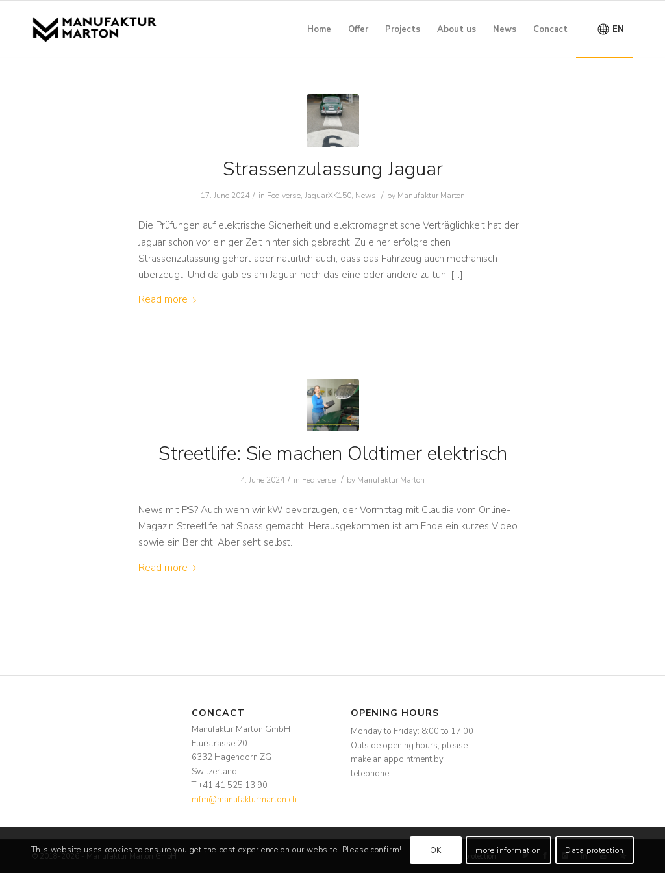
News (365, 195)
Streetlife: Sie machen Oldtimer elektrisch (332, 453)
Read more (169, 299)
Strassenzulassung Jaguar (333, 169)
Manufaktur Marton (431, 195)
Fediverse (284, 195)
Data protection (594, 850)
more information (508, 850)
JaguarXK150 (328, 195)
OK (436, 850)
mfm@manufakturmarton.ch (244, 799)
